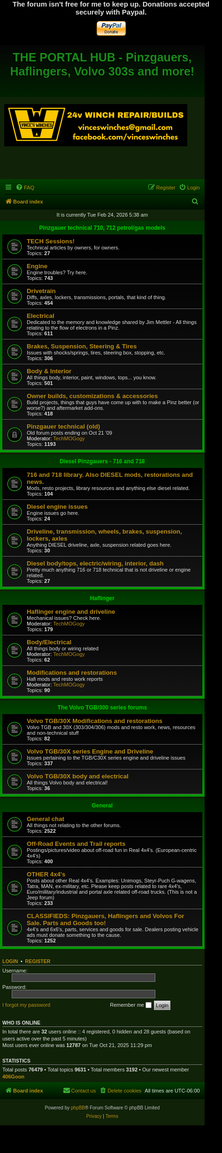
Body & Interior (49, 371)
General (102, 805)
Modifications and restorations (72, 672)
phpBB (78, 1107)
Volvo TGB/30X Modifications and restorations (94, 720)
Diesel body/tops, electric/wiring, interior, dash (95, 563)
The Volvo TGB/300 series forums (102, 707)
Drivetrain (41, 290)
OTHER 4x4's (46, 874)
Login (10, 961)
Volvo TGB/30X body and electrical (78, 776)
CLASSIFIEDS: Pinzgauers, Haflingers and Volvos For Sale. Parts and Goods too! (105, 919)
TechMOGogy (68, 438)
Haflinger (102, 598)
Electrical (40, 315)
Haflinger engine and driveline (71, 611)
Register (38, 961)
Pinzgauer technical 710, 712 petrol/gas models (102, 228)
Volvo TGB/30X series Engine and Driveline (90, 751)
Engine (37, 266)
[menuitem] (24, 187)
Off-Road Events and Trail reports (76, 843)
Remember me (131, 1005)
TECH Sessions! (51, 241)
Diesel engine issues (57, 506)
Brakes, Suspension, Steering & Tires (82, 346)
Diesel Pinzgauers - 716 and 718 (102, 461)
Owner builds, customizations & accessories (92, 395)
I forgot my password (26, 1005)
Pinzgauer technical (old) (63, 426)
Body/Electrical (49, 642)
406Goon (13, 1076)
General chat (45, 818)
